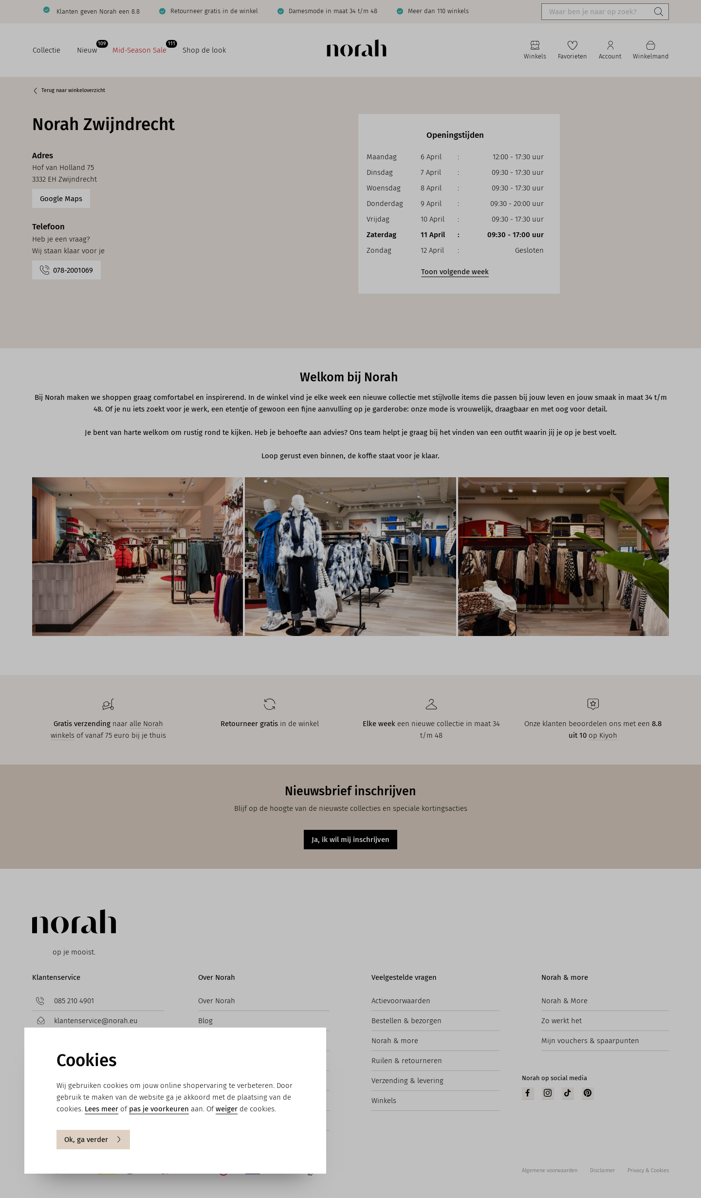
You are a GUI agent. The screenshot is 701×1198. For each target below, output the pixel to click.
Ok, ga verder (93, 1139)
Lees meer (101, 1108)
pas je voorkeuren (159, 1108)
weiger (227, 1108)
